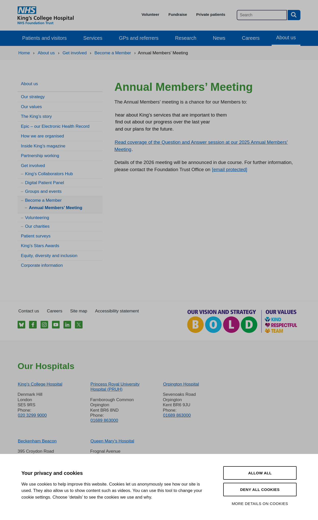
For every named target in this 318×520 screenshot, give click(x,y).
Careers (250, 38)
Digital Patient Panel (44, 182)
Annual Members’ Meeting (55, 207)
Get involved (33, 165)
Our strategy (33, 96)
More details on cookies (260, 503)
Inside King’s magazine (43, 146)
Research (185, 38)
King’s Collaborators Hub (49, 173)
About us (286, 37)
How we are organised (42, 136)
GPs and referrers (138, 38)
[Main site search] (262, 15)
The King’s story (36, 116)
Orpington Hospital (181, 384)
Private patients (210, 14)
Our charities (37, 226)
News (219, 38)
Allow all (260, 473)
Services (92, 38)
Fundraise (177, 14)
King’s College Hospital (40, 384)
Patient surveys (35, 236)
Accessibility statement (117, 311)
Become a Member (43, 200)
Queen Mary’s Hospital (112, 441)
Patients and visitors (44, 38)
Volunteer (150, 14)
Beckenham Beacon (37, 441)
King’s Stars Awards (40, 245)
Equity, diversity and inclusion (49, 255)
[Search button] (294, 15)
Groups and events (43, 191)
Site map (78, 311)
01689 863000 (104, 420)
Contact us (28, 311)
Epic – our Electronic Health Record (55, 126)
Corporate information (42, 265)
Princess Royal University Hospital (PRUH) (115, 387)
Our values (31, 106)
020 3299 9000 (32, 415)
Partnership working (40, 155)
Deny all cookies (260, 489)
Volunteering (37, 217)
